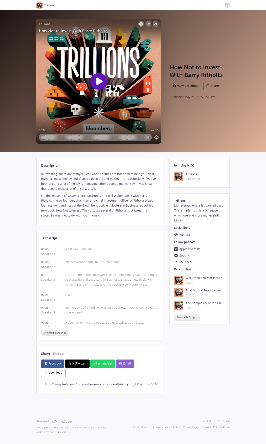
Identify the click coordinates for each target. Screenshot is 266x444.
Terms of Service (142, 427)
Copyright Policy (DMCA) (215, 427)
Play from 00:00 (145, 384)
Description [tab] (50, 165)
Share (212, 86)
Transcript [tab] (49, 238)
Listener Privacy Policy (186, 427)
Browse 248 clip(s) (187, 317)
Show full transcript (54, 332)
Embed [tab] (58, 353)
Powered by (54, 421)
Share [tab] (45, 353)
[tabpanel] (99, 194)
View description (186, 86)
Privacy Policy (162, 427)
